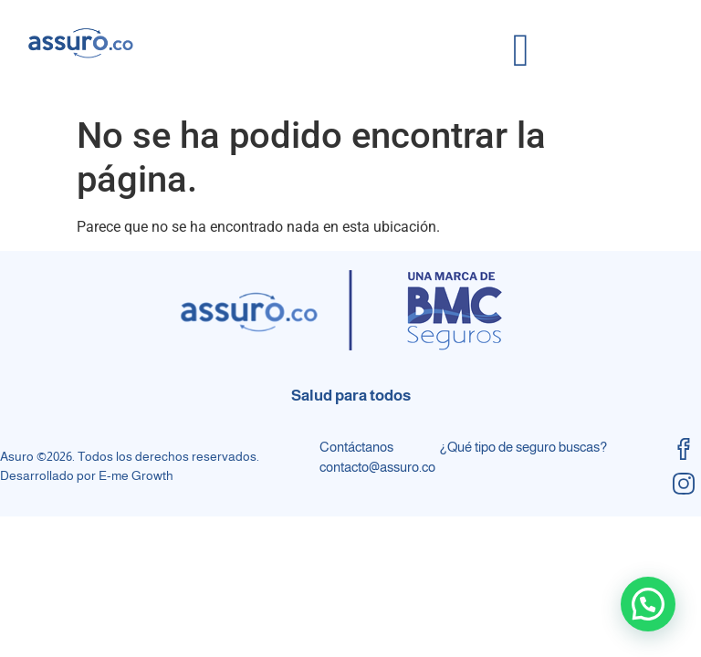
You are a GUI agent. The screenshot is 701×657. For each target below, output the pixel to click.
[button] (648, 604)
